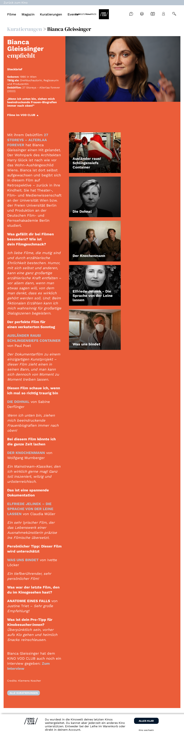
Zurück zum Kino (16, 2)
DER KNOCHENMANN (26, 453)
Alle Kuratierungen (24, 692)
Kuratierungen (24, 29)
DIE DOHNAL (18, 402)
